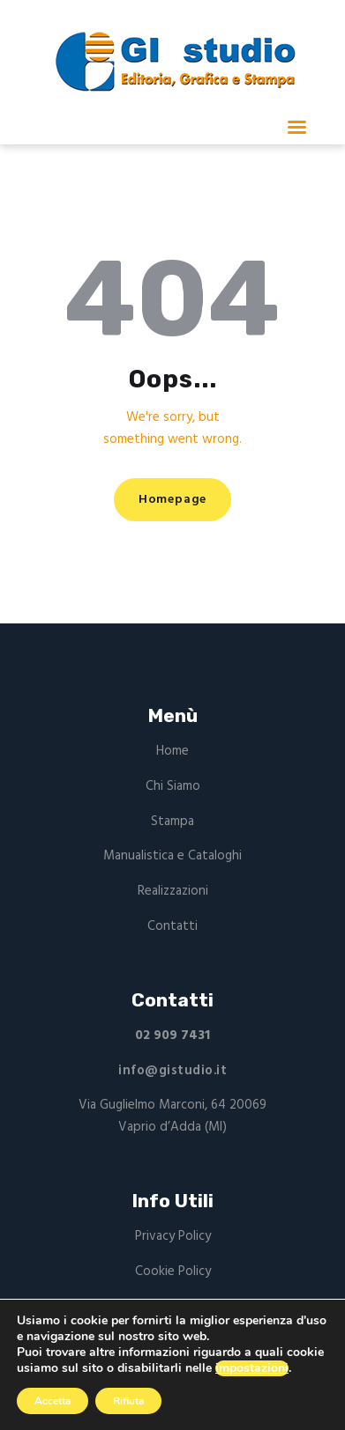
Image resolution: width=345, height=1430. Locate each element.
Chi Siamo (173, 786)
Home (172, 751)
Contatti (172, 926)
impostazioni (252, 1368)
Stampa (172, 821)
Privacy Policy (173, 1236)
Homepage (172, 500)
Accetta (52, 1401)
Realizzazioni (173, 891)
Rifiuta (128, 1401)
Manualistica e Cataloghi (172, 855)
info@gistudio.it (172, 1070)
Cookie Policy (173, 1271)
